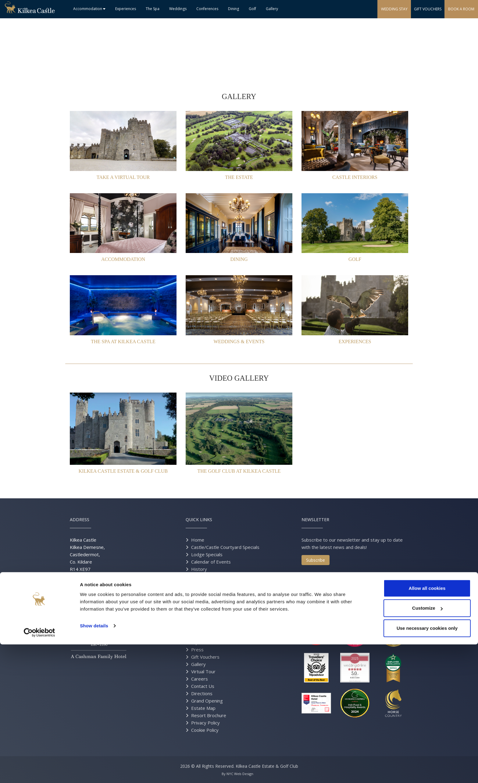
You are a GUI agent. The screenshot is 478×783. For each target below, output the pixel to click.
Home (197, 540)
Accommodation (89, 8)
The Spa (152, 8)
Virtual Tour (203, 671)
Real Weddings (207, 613)
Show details (94, 764)
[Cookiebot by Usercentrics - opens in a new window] (39, 771)
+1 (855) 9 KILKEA (110, 593)
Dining (233, 8)
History (199, 569)
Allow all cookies (427, 726)
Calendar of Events (211, 562)
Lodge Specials (207, 554)
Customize (427, 746)
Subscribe (315, 560)
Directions (201, 693)
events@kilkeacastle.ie (93, 607)
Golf (252, 8)
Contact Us (202, 686)
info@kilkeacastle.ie (103, 600)
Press (197, 649)
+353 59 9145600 (98, 585)
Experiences (125, 8)
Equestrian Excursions (214, 642)
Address (79, 519)
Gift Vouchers (205, 657)
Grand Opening (207, 701)
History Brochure (209, 576)
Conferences (207, 8)
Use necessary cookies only (427, 766)
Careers (199, 679)
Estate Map (203, 708)
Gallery (272, 8)
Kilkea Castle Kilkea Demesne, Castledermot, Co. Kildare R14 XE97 (87, 554)
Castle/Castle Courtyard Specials (225, 547)
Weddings (178, 8)
